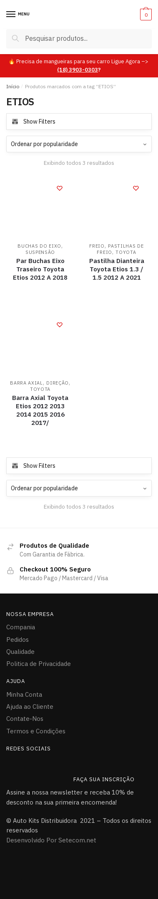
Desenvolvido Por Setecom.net (51, 840)
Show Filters (33, 121)
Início (12, 86)
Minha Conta (24, 694)
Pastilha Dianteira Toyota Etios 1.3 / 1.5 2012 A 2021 (116, 269)
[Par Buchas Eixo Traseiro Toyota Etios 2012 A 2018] (40, 207)
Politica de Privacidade (38, 664)
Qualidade (20, 652)
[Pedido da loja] (79, 144)
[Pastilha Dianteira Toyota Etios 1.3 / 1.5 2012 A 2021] (116, 207)
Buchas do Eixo (39, 246)
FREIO (97, 246)
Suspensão (40, 252)
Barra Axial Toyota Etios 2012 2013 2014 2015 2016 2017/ (40, 410)
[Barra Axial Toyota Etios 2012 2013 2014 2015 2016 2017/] (40, 344)
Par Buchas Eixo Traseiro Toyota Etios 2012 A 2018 (40, 269)
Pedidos (17, 639)
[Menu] (11, 14)
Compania (20, 627)
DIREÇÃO (57, 383)
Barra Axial (26, 383)
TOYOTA (125, 252)
